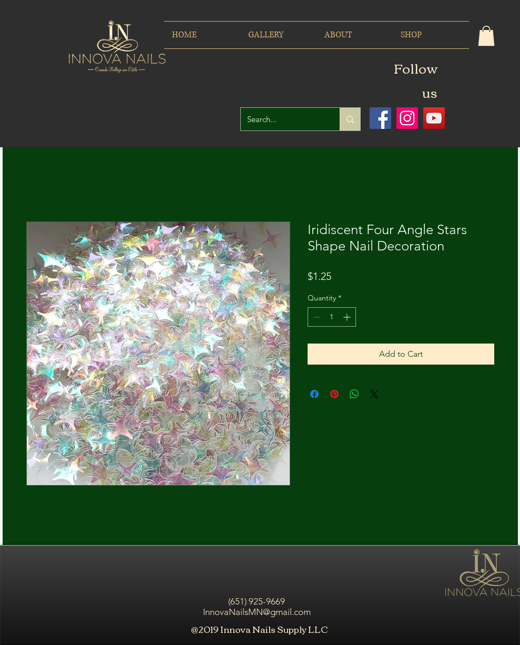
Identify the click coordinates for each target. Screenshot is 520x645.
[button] (486, 36)
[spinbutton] (331, 317)
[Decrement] (315, 317)
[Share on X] (374, 394)
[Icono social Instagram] (407, 118)
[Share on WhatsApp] (354, 394)
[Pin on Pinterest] (334, 394)
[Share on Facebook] (314, 394)
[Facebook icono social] (380, 118)
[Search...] (282, 119)
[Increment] (347, 317)
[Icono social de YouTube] (434, 118)
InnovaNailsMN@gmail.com (257, 612)
